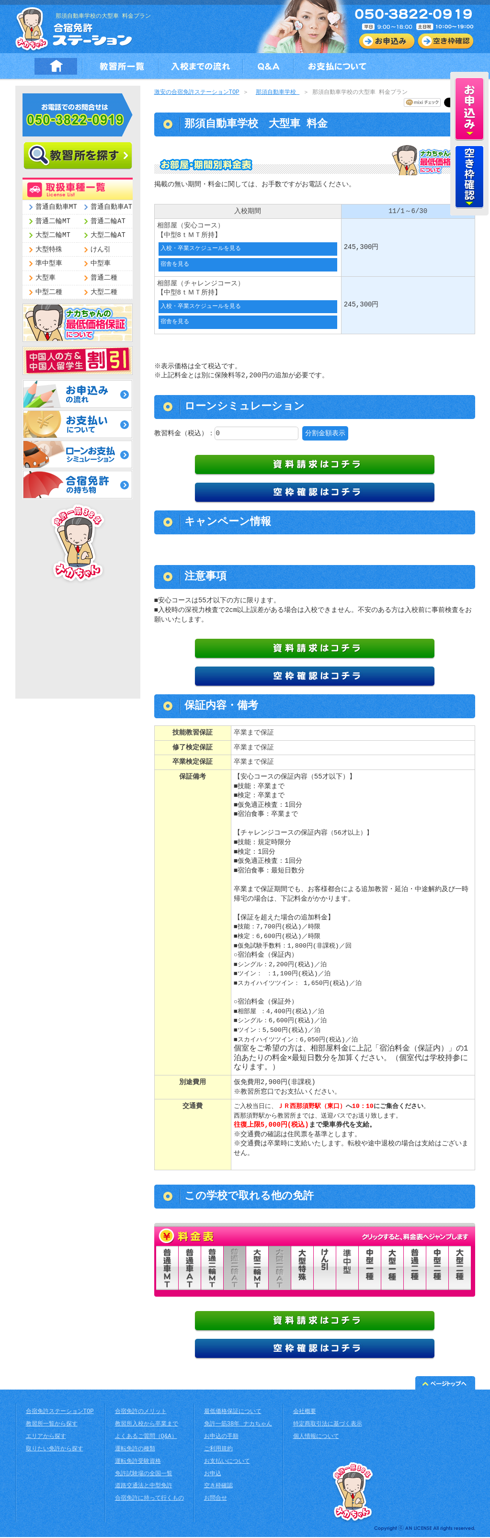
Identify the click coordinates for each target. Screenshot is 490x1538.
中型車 (101, 263)
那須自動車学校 (277, 93)
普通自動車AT (111, 207)
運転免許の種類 (135, 1450)
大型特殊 (48, 249)
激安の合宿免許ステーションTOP (196, 93)
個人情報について (316, 1438)
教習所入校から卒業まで (146, 1425)
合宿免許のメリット (141, 1413)
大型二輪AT (108, 235)
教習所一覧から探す (52, 1425)
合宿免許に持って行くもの (149, 1499)
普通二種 (104, 278)
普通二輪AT (108, 221)
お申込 (212, 1475)
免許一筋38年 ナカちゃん (238, 1425)
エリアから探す (46, 1438)
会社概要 (304, 1413)
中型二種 (48, 292)
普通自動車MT (56, 207)
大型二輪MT (52, 235)
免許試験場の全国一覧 (143, 1475)
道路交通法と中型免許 (143, 1487)
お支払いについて (227, 1463)
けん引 (101, 249)
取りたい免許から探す (54, 1450)
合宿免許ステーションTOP (60, 1413)
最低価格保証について (233, 1413)
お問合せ (215, 1499)
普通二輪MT (52, 221)
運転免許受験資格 (138, 1463)
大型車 (45, 278)
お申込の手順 (221, 1438)
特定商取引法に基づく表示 (327, 1425)
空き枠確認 (218, 1487)
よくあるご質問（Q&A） (146, 1438)
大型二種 (104, 292)
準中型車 (48, 263)
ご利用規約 (218, 1450)
